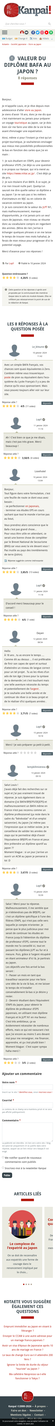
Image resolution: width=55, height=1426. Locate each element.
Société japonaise (18, 44)
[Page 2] (26, 1284)
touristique (21, 122)
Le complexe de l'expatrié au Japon (22, 1246)
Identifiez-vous (25, 1092)
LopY (11, 263)
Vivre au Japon (34, 44)
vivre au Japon (33, 110)
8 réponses (27, 78)
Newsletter (36, 1410)
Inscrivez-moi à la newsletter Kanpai (25, 1168)
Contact (39, 1414)
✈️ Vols (33, 38)
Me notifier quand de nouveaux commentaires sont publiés (23, 1160)
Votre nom (9, 1082)
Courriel (8, 1100)
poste (7, 377)
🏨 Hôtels (44, 38)
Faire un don (18, 1410)
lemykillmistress (36, 767)
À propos (40, 1406)
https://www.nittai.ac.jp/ (21, 173)
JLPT (45, 207)
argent (35, 688)
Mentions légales (20, 1414)
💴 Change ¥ (21, 38)
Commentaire (11, 1120)
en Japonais (32, 506)
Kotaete (5, 44)
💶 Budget (7, 38)
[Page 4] (31, 1284)
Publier (7, 1175)
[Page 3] (28, 1284)
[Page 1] (23, 1284)
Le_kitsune (38, 346)
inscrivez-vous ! (45, 1092)
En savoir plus (28, 1423)
